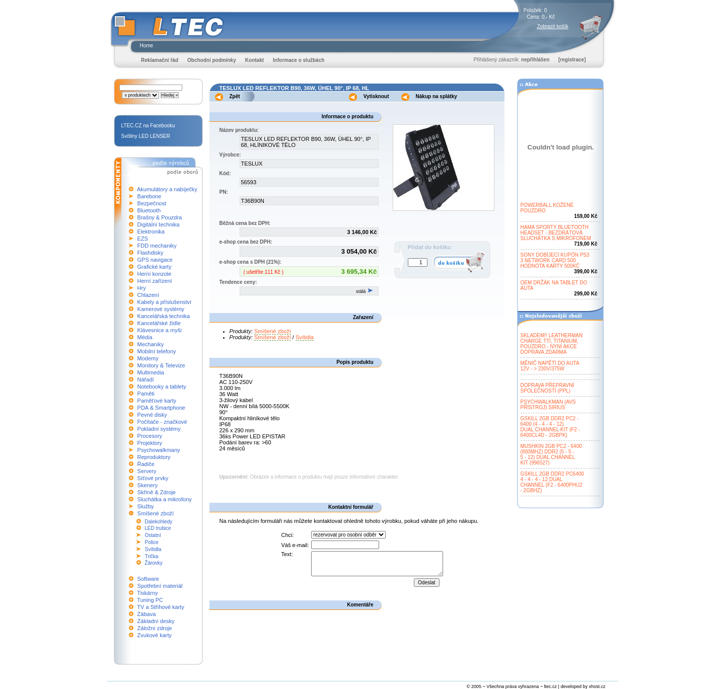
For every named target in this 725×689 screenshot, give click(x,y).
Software (148, 579)
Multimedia (150, 372)
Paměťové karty (157, 401)
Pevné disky (152, 415)
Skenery (147, 485)
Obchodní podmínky (211, 60)
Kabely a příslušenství (164, 302)
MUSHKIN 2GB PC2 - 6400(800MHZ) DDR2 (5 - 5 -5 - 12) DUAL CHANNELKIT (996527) (551, 454)
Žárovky (153, 563)
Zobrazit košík (552, 26)
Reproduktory (154, 457)
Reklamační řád (159, 60)
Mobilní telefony (156, 351)
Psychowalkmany (158, 450)
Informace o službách (298, 60)
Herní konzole (154, 274)
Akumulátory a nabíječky (167, 189)
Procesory (150, 436)
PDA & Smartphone (161, 408)
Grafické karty (154, 267)
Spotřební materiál (160, 586)
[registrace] (572, 59)
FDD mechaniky (157, 246)
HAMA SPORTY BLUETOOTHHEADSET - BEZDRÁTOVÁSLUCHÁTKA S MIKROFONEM (556, 232)
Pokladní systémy (159, 429)
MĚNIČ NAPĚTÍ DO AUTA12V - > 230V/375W (550, 365)
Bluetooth (149, 210)
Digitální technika (158, 224)
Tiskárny (147, 593)
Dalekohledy (158, 521)
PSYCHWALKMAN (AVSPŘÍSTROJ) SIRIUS (548, 404)
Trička (152, 556)
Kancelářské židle (159, 323)
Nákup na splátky (436, 96)
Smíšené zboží (155, 513)
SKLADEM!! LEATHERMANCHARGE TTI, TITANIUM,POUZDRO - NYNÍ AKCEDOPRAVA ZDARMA (552, 344)
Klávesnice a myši (159, 330)
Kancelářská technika (163, 316)
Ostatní (153, 535)
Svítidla (153, 549)
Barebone (149, 196)
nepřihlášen (535, 59)
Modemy (148, 358)
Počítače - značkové (162, 422)
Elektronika (151, 231)
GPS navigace (155, 260)
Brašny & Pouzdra (159, 217)
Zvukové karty (154, 635)
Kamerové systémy (161, 309)
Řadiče (146, 464)
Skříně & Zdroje (156, 492)
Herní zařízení (154, 281)
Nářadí (145, 379)
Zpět (235, 96)
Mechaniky (150, 344)
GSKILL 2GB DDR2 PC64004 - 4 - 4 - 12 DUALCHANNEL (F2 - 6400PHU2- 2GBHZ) (552, 482)
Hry (141, 288)
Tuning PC (150, 600)
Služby (145, 506)
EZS (142, 239)
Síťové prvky (153, 478)
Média (145, 337)
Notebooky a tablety (161, 387)
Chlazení (148, 295)
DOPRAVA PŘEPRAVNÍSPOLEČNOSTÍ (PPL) (547, 388)
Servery (147, 471)
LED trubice (157, 528)
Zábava (146, 614)
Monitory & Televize (161, 365)
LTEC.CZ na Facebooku (148, 125)
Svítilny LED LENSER (145, 136)
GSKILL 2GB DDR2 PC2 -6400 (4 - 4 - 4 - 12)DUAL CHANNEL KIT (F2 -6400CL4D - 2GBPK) (551, 427)
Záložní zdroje (154, 628)
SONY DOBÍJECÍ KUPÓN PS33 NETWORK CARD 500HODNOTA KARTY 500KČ (555, 260)
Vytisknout (376, 96)
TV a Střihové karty (160, 607)
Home (147, 45)
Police (152, 542)
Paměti (146, 394)
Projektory (150, 443)
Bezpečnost (151, 203)
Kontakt (254, 60)
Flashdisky (150, 253)
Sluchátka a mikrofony (164, 499)
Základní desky (156, 621)
